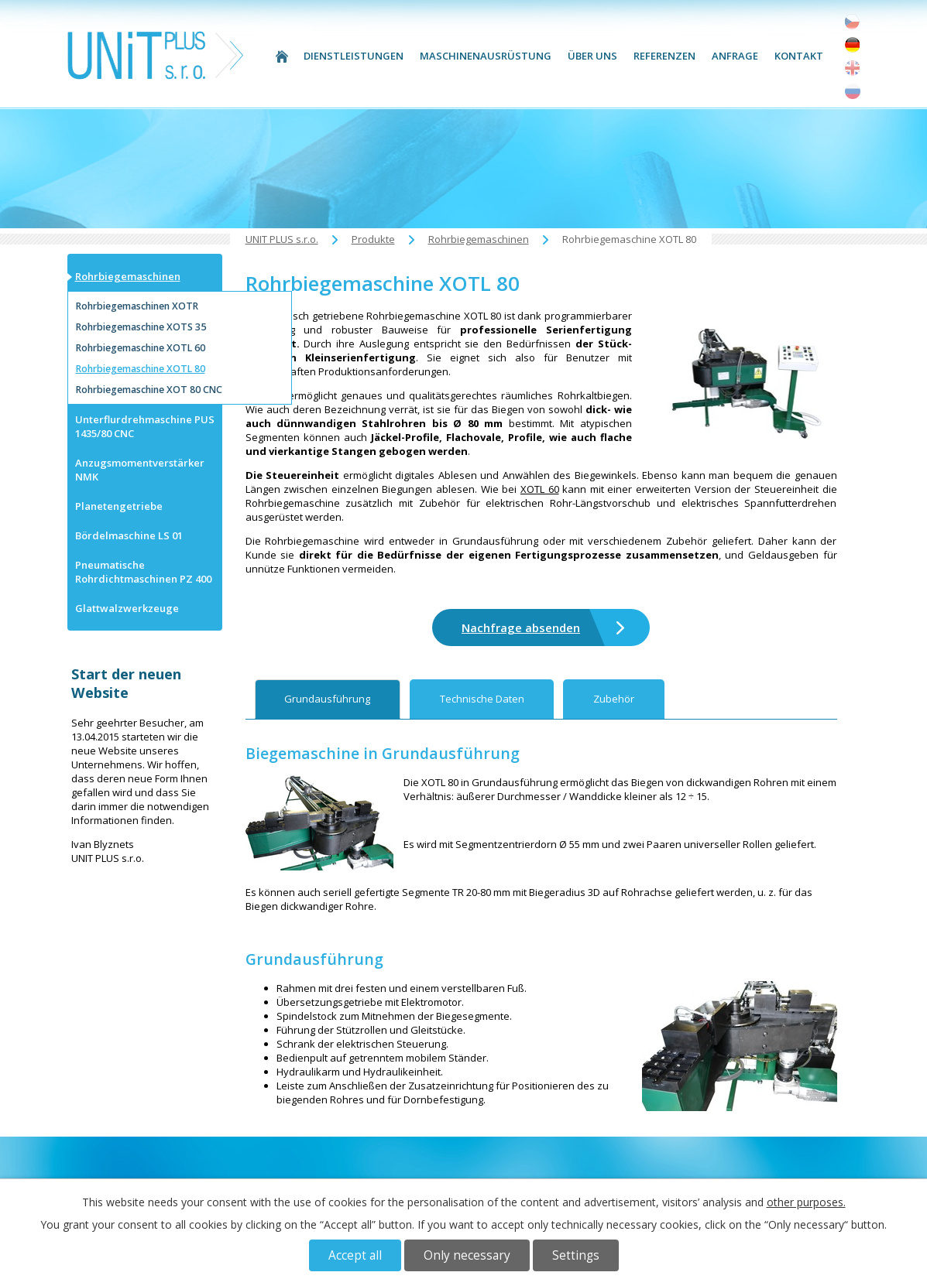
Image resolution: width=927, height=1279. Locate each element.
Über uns (592, 56)
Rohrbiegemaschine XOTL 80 (140, 368)
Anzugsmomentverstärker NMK (139, 470)
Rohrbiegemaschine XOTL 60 (140, 347)
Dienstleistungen (353, 56)
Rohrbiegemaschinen (478, 239)
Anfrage (735, 56)
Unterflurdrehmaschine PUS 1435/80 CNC (145, 426)
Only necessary (467, 1255)
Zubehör (613, 699)
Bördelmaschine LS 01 (129, 535)
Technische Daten (482, 699)
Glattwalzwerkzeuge (127, 608)
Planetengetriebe (119, 506)
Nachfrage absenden (521, 627)
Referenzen (664, 56)
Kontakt (798, 56)
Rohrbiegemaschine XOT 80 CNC (149, 389)
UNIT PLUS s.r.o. (282, 56)
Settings (575, 1255)
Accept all (355, 1255)
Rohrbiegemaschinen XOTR (137, 306)
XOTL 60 (539, 489)
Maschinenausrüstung (485, 56)
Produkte (373, 239)
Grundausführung (327, 699)
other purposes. (806, 1202)
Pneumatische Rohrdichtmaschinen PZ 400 (143, 572)
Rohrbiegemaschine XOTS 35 (141, 326)
